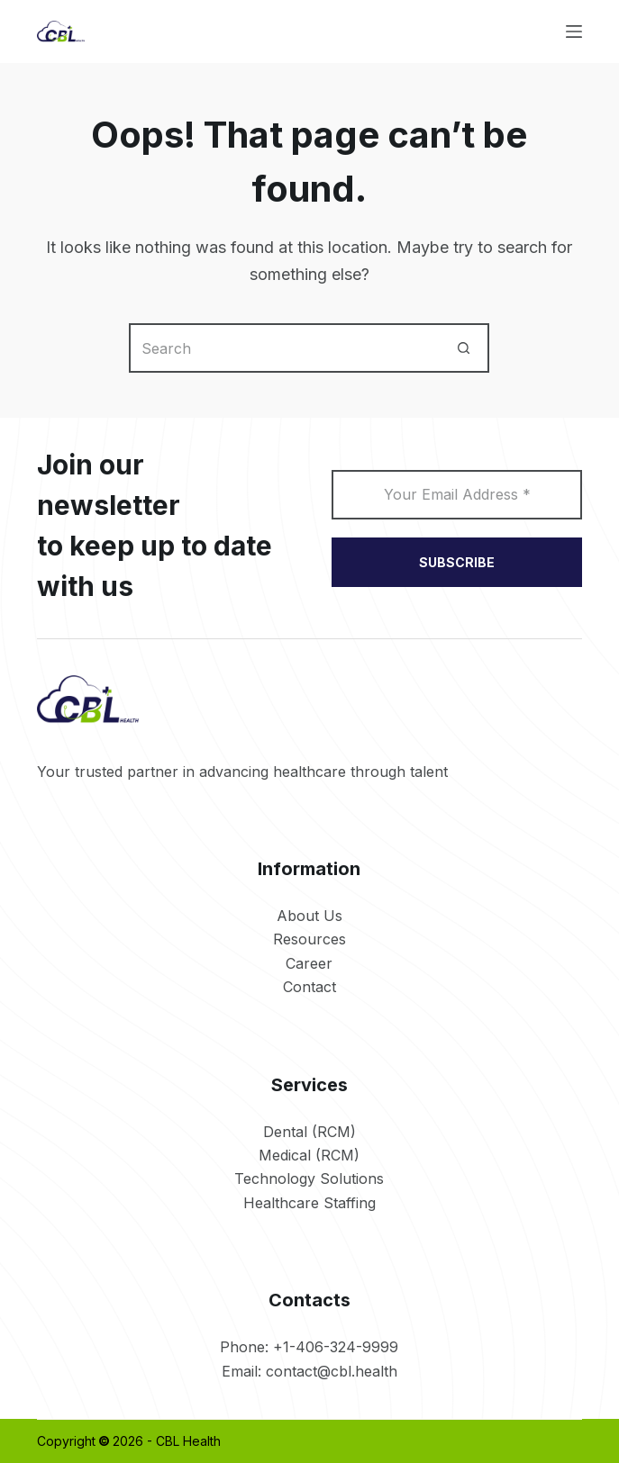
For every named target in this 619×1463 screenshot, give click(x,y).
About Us (309, 916)
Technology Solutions (309, 1178)
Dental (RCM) (309, 1132)
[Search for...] (284, 348)
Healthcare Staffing (309, 1203)
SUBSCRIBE (457, 562)
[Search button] (464, 348)
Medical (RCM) (309, 1155)
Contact (309, 987)
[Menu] (574, 31)
